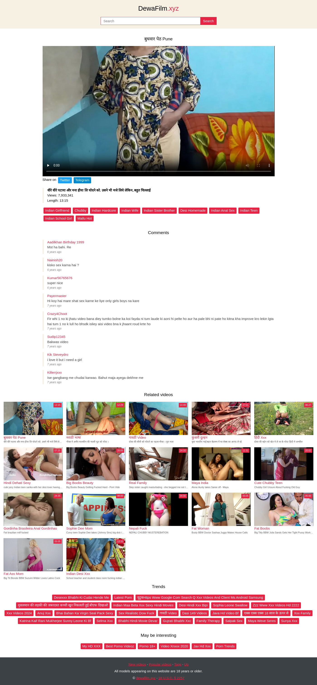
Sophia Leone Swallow (230, 605)
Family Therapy (208, 621)
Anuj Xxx (44, 613)
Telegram (82, 180)
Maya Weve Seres (262, 621)
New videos (137, 664)
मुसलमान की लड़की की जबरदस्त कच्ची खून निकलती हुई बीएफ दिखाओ (63, 605)
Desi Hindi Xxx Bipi (193, 605)
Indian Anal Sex (223, 210)
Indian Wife (129, 210)
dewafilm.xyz (145, 678)
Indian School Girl (58, 218)
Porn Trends (225, 646)
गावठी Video (168, 613)
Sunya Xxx (289, 621)
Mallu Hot (84, 218)
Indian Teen (249, 210)
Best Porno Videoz (120, 646)
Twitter (65, 180)
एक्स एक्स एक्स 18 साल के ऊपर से (266, 613)
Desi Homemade (193, 210)
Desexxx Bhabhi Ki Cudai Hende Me (81, 597)
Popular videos (160, 664)
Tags (177, 664)
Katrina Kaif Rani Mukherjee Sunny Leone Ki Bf (55, 621)
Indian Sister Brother (159, 210)
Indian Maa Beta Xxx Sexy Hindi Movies (143, 605)
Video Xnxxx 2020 (174, 646)
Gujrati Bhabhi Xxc (177, 621)
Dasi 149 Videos (194, 613)
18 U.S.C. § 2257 (171, 678)
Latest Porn (123, 597)
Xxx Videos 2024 (19, 613)
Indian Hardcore (104, 210)
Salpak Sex (233, 621)
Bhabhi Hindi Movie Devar (137, 621)
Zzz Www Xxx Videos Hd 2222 (276, 605)
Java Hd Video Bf (225, 613)
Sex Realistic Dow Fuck (136, 613)
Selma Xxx (105, 621)
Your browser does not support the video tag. (159, 111)
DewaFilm (158, 8)
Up (186, 664)
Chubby (80, 210)
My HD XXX (91, 646)
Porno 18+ (147, 646)
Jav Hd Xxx (202, 646)
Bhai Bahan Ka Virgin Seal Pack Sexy (84, 613)
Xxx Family (302, 613)
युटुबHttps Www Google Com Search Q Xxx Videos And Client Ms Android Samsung (200, 597)
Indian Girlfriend (57, 210)
